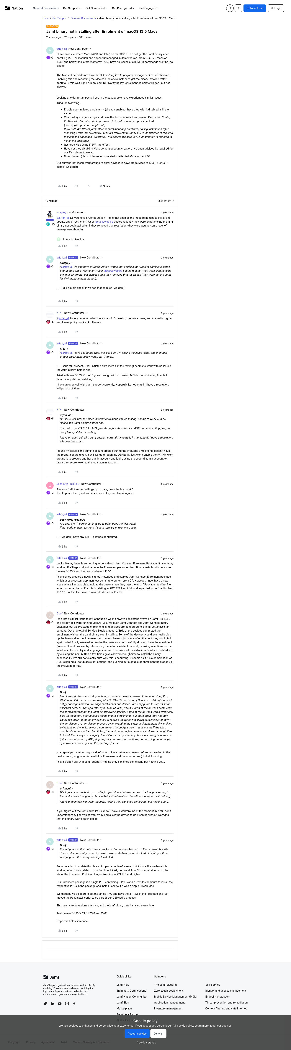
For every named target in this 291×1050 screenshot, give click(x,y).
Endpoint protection (217, 996)
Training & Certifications (131, 990)
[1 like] (70, 239)
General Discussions (46, 8)
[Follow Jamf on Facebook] (74, 1003)
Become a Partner (128, 1014)
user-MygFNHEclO (68, 483)
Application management (169, 1002)
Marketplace (124, 1008)
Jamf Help (123, 984)
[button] (254, 8)
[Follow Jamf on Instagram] (67, 1003)
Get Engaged (148, 8)
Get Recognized (123, 8)
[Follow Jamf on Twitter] (45, 1003)
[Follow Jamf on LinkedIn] (52, 1003)
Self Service (212, 984)
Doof (60, 613)
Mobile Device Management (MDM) (176, 996)
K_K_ (60, 312)
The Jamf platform (165, 984)
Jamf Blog (123, 1002)
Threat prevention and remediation (226, 1002)
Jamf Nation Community (131, 996)
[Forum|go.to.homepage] (14, 8)
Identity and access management (225, 990)
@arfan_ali (63, 217)
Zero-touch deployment (168, 990)
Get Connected (97, 8)
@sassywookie (104, 221)
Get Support (72, 8)
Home (45, 18)
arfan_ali (62, 48)
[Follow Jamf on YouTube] (60, 1003)
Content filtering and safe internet (226, 1008)
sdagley (61, 212)
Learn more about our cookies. (213, 1025)
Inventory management (168, 1008)
